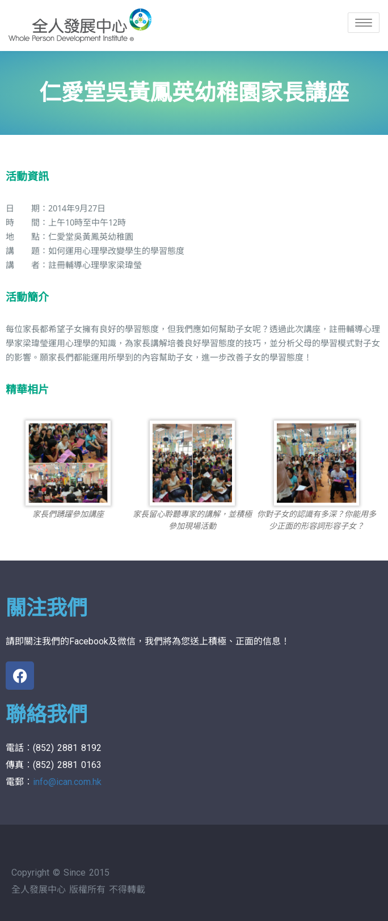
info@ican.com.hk (67, 781)
